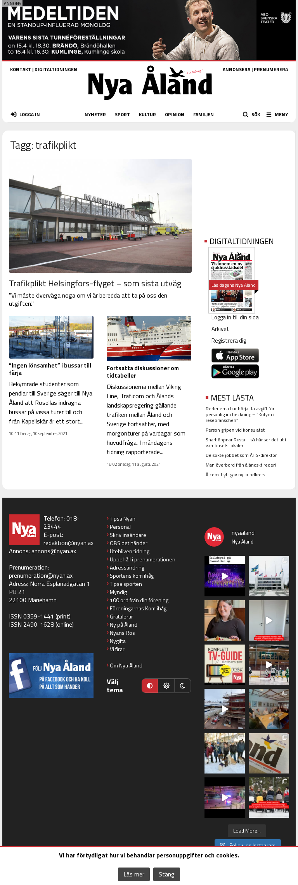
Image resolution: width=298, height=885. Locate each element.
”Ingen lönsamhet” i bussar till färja (50, 369)
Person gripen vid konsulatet (235, 430)
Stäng (167, 874)
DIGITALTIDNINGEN (56, 69)
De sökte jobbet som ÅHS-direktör (241, 455)
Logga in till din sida (235, 317)
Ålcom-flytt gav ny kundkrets (235, 474)
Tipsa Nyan (122, 518)
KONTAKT (20, 69)
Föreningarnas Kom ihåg (138, 608)
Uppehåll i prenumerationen (142, 559)
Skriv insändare (128, 535)
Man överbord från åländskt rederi (241, 465)
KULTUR (147, 114)
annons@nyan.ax (53, 551)
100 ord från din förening (139, 600)
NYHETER (95, 114)
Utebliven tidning (129, 551)
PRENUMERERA (271, 69)
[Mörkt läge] (183, 686)
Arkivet (220, 328)
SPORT (122, 114)
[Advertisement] (246, 177)
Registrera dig (228, 340)
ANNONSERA (236, 69)
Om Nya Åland (126, 665)
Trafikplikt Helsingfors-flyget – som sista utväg (95, 283)
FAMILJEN (203, 114)
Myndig (118, 592)
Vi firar (117, 649)
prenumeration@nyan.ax (41, 575)
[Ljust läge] (166, 686)
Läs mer (133, 874)
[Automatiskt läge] (150, 686)
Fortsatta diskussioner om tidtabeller (143, 372)
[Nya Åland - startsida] (150, 102)
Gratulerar (121, 616)
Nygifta (118, 641)
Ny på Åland (123, 624)
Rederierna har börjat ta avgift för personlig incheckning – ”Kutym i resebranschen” (240, 414)
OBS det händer (128, 543)
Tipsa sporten (126, 584)
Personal (120, 527)
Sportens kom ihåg (132, 575)
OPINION (174, 114)
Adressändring (127, 567)
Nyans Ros (122, 633)
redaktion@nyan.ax (68, 542)
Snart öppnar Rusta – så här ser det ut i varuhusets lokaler (246, 442)
